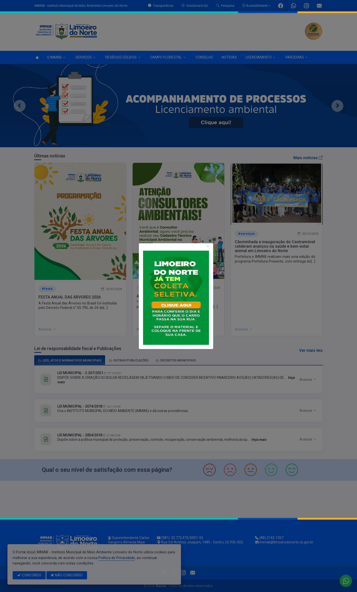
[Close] (208, 246)
